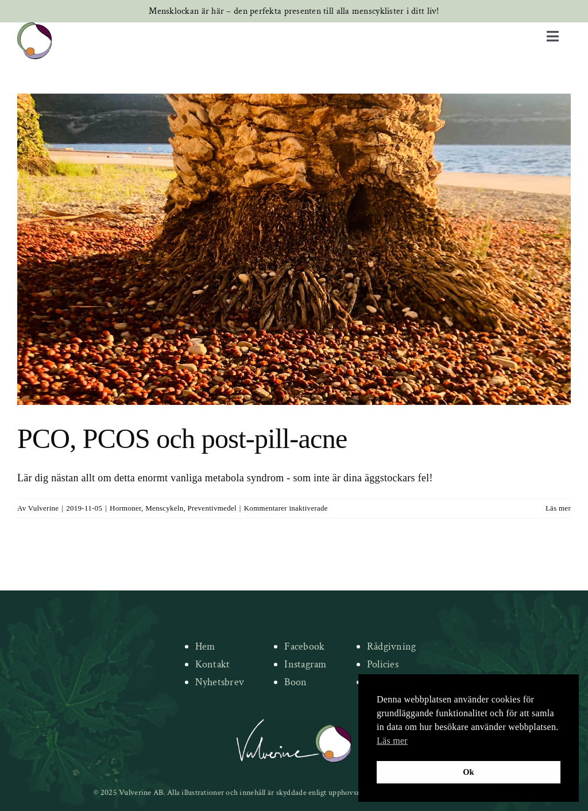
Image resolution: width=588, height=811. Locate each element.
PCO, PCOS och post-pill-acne (182, 438)
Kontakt (212, 664)
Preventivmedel (211, 508)
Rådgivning (391, 646)
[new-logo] (34, 27)
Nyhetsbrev (220, 682)
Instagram (305, 664)
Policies (383, 664)
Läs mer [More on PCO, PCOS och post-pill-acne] (558, 508)
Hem (205, 646)
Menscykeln (164, 508)
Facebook (304, 646)
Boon (295, 682)
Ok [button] (468, 772)
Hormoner (125, 508)
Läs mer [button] (392, 741)
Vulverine (43, 508)
